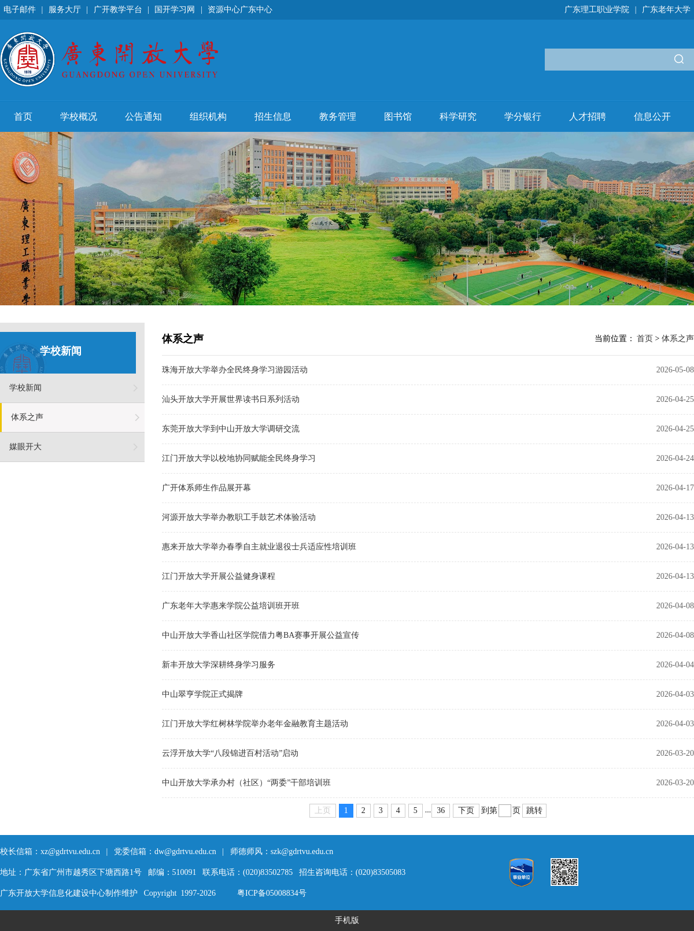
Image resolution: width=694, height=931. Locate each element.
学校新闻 (25, 387)
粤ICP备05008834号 (272, 893)
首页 (23, 116)
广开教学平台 (118, 9)
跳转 (534, 810)
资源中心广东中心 (240, 9)
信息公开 (652, 116)
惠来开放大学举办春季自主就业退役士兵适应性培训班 (259, 546)
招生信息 (272, 116)
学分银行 (522, 116)
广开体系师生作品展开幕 (206, 487)
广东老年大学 (666, 9)
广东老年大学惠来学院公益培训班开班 (231, 605)
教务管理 (337, 116)
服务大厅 (65, 9)
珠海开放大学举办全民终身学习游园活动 (235, 369)
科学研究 (458, 116)
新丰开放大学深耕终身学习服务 (218, 664)
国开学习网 (174, 9)
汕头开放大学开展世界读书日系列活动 (231, 399)
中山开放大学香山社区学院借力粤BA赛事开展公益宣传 (260, 635)
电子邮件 (19, 9)
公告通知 (143, 116)
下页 (466, 810)
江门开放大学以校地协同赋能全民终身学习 (239, 458)
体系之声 (27, 417)
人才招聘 (587, 116)
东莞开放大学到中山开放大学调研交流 (231, 428)
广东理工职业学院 (596, 9)
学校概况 (78, 116)
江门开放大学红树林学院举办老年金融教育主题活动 (255, 723)
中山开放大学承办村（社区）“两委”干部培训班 (246, 782)
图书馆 (398, 116)
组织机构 (208, 116)
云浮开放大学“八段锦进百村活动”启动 (230, 753)
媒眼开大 (25, 446)
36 (441, 810)
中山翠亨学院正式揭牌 (202, 694)
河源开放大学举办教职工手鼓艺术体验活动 (239, 517)
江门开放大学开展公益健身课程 (218, 576)
